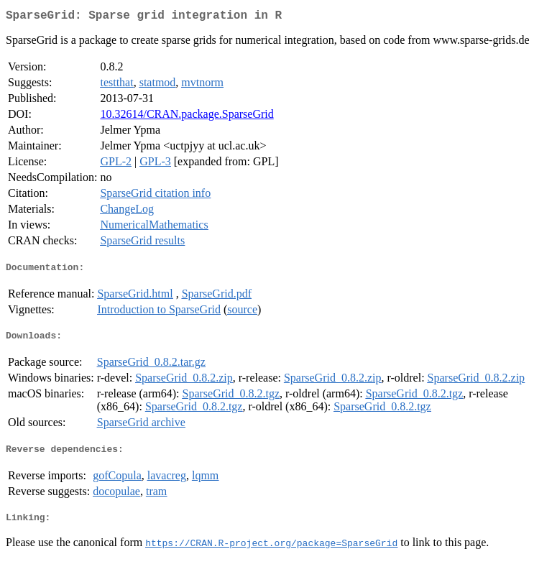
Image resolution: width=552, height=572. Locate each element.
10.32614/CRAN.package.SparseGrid (186, 117)
